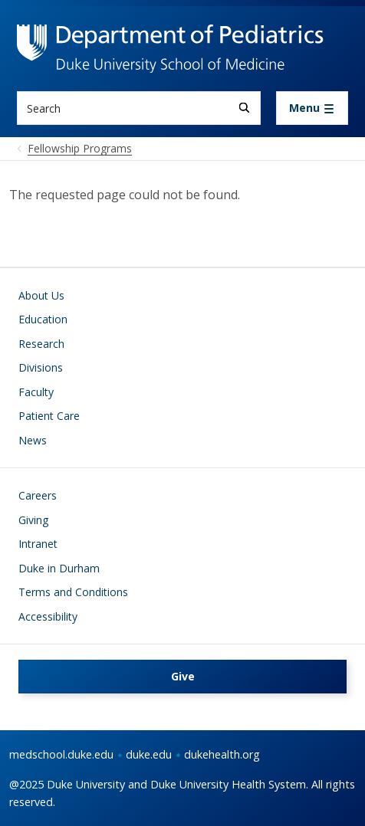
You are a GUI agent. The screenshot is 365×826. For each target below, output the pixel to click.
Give (183, 676)
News (32, 440)
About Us (41, 295)
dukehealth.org (222, 754)
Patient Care (49, 415)
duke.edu (149, 754)
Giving (33, 520)
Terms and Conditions (73, 592)
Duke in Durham (59, 568)
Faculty (36, 392)
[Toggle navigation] (312, 108)
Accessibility (47, 616)
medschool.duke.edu (61, 754)
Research (41, 343)
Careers (37, 495)
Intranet (38, 543)
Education (42, 319)
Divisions (40, 367)
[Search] (244, 107)
